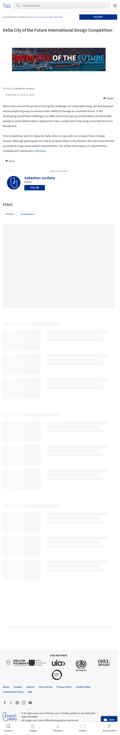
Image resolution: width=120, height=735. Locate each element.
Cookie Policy (57, 17)
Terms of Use (33, 17)
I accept (98, 17)
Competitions (27, 214)
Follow (34, 187)
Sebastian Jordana (39, 178)
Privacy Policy (44, 17)
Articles (10, 214)
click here (40, 151)
